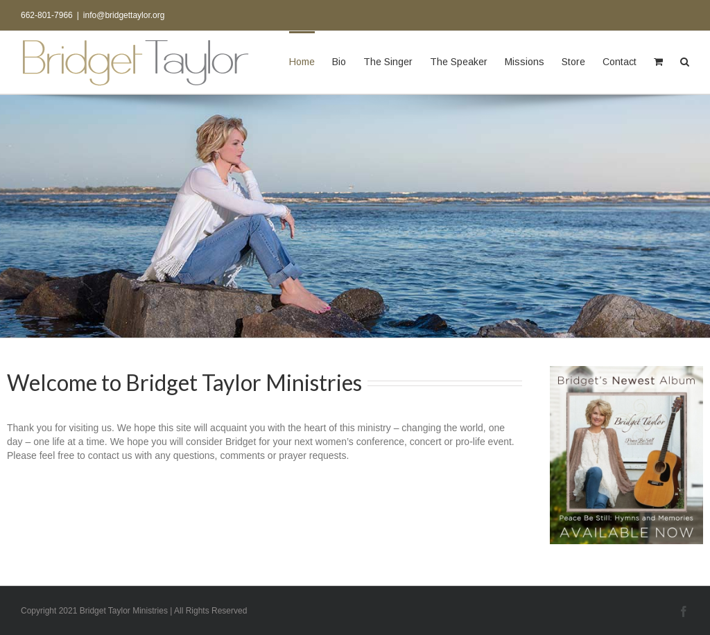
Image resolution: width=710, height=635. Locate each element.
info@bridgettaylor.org (124, 15)
